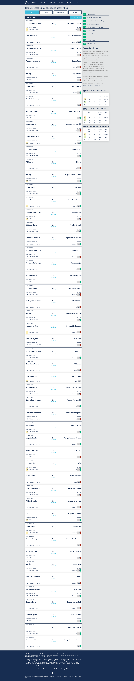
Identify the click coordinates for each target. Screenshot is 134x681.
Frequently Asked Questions (91, 85)
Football (42, 2)
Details (53, 25)
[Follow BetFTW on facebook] (53, 672)
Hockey (69, 2)
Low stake (46, 12)
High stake (75, 12)
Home (34, 2)
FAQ (76, 2)
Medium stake (60, 12)
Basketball (52, 2)
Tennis (61, 2)
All (32, 12)
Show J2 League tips (77, 17)
